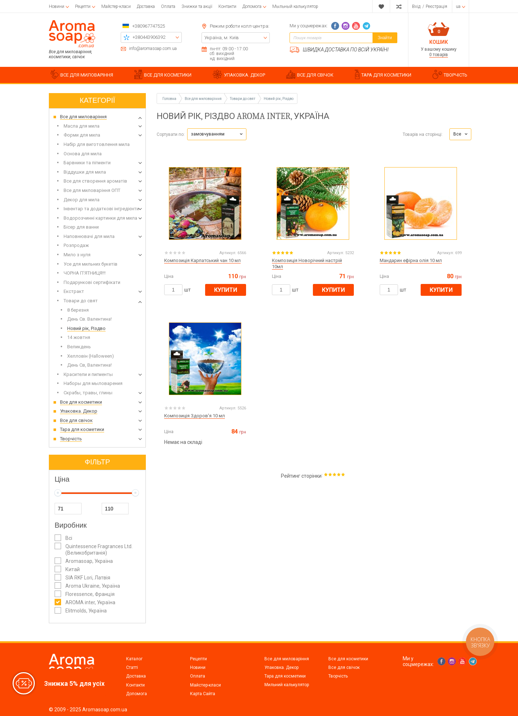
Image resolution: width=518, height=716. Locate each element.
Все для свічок (344, 667)
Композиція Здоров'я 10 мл (194, 415)
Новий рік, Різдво (278, 99)
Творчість (338, 676)
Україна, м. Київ (221, 37)
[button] (216, 134)
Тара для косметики (285, 676)
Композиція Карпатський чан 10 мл (202, 260)
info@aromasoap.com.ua (153, 48)
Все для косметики (348, 658)
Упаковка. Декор (281, 667)
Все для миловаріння (286, 658)
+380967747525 (148, 26)
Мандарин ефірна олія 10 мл (411, 260)
